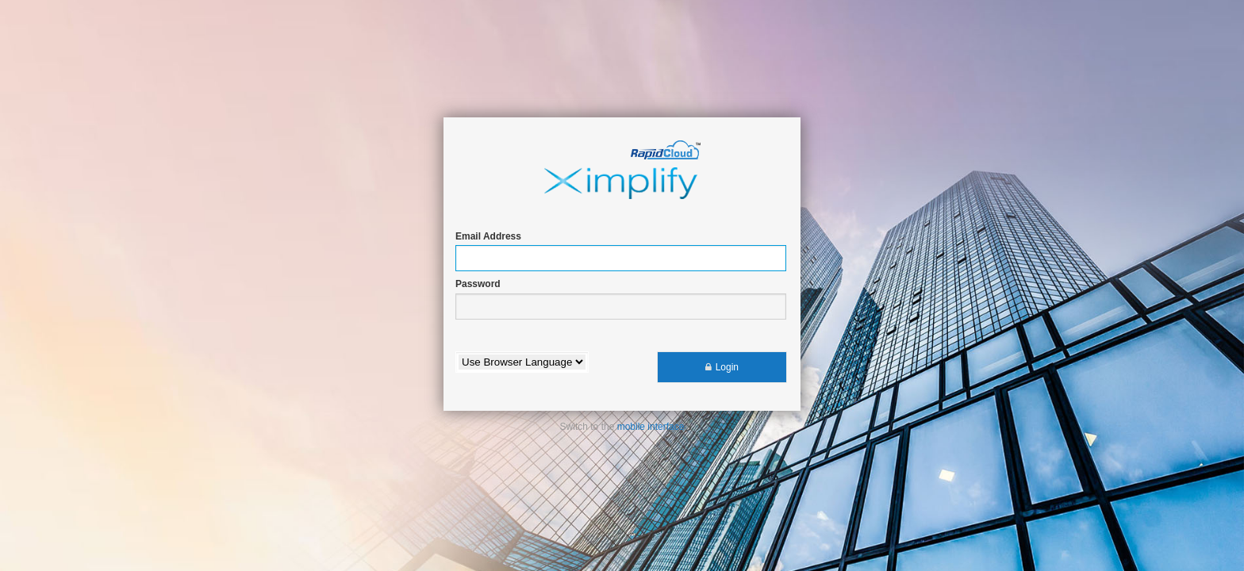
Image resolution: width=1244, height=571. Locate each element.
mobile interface (651, 426)
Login (727, 367)
